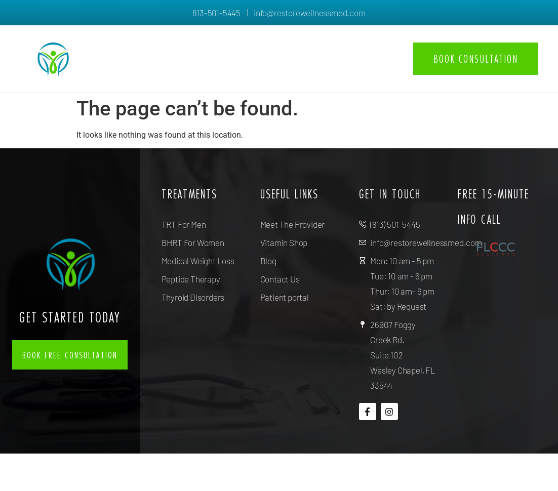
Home (194, 46)
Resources (369, 46)
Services (307, 46)
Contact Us (369, 70)
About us (247, 46)
